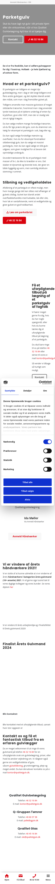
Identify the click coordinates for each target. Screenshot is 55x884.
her (11, 587)
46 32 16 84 (28, 752)
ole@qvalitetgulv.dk (31, 837)
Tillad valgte (27, 491)
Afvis (27, 499)
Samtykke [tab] (10, 390)
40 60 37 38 (31, 817)
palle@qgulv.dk (31, 820)
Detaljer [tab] (27, 390)
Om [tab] (45, 390)
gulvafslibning (16, 765)
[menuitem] (21, 2)
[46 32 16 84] (36, 39)
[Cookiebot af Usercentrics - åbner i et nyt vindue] (39, 382)
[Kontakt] (13, 39)
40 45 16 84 (31, 833)
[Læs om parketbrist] (20, 212)
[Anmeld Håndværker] (24, 536)
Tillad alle (27, 482)
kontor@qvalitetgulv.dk (18, 772)
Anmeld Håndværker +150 (20, 2)
